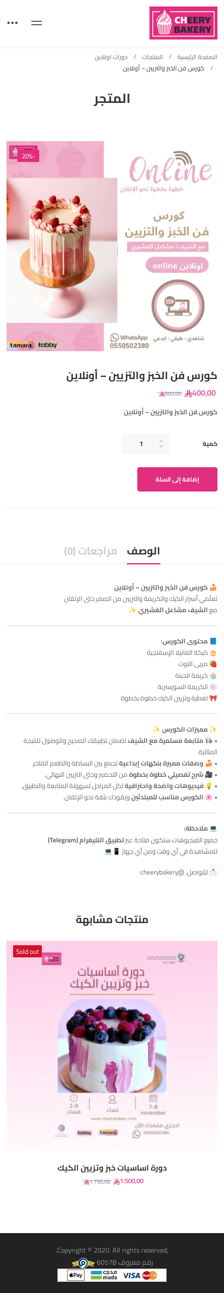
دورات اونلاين (111, 57)
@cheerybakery (162, 872)
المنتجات (152, 57)
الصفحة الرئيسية (197, 57)
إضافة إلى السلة (177, 479)
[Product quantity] (146, 443)
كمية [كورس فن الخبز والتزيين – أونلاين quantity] (210, 444)
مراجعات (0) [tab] (91, 551)
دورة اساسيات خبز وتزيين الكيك (112, 1167)
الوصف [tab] (143, 551)
